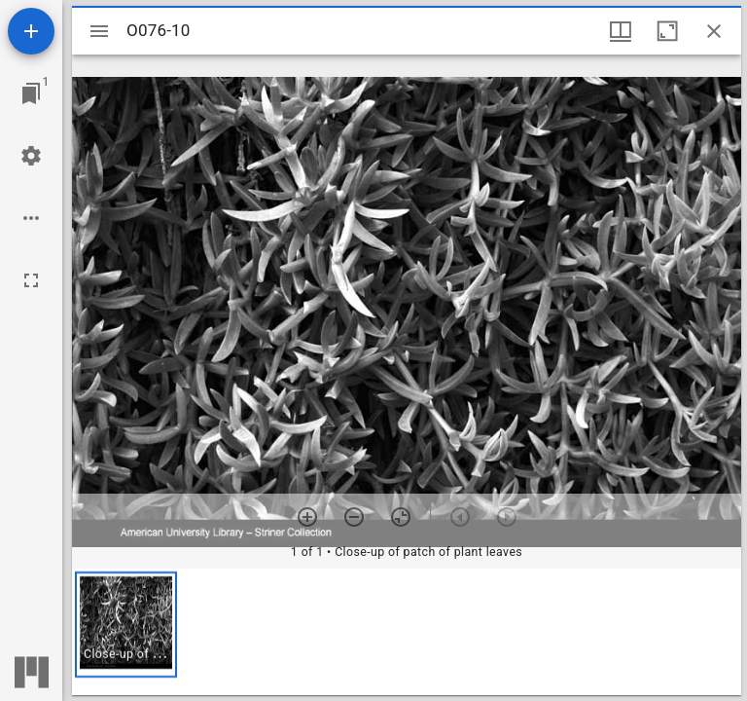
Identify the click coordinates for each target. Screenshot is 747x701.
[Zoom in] (307, 517)
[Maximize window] (667, 31)
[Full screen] (31, 280)
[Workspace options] (31, 218)
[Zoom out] (354, 517)
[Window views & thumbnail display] (620, 31)
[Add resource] (31, 31)
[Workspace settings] (31, 155)
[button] (126, 624)
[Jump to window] (31, 93)
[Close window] (714, 31)
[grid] (406, 632)
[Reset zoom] (400, 517)
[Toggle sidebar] (99, 31)
